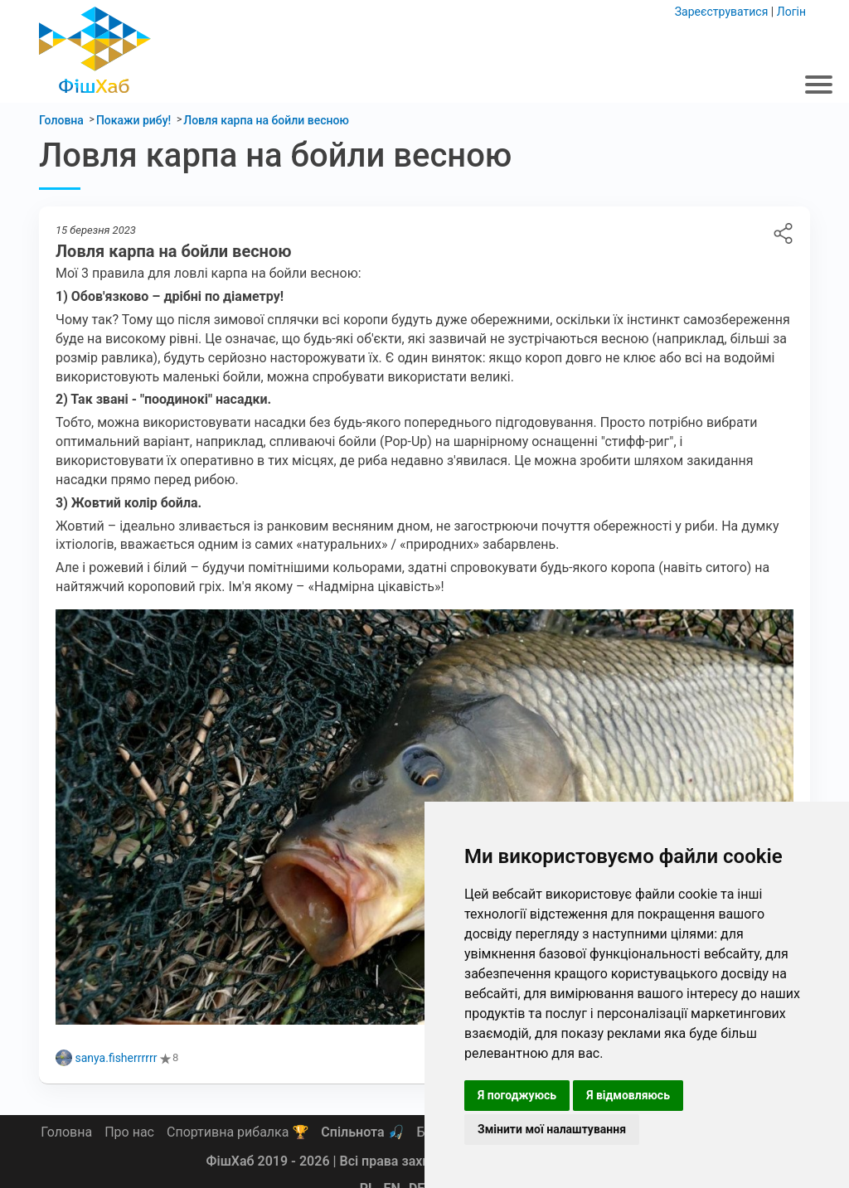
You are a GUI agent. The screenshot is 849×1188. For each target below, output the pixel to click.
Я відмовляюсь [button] (628, 1095)
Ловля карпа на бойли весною (783, 233)
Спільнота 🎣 (362, 1132)
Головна (66, 1132)
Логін (791, 11)
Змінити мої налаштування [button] (552, 1129)
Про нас (129, 1132)
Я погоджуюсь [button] (517, 1095)
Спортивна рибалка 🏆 (237, 1132)
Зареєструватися (722, 11)
